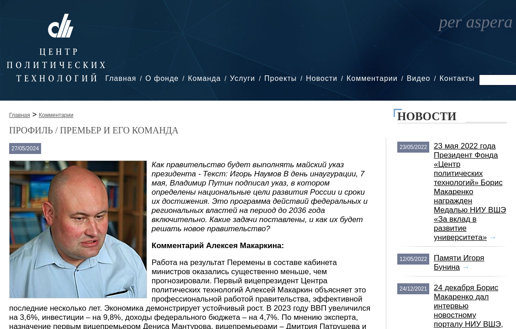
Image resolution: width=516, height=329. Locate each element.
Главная (120, 78)
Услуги (242, 78)
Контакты (456, 78)
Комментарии (372, 78)
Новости (321, 78)
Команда (204, 78)
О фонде (162, 78)
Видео (419, 78)
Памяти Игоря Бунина (459, 262)
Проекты (280, 78)
